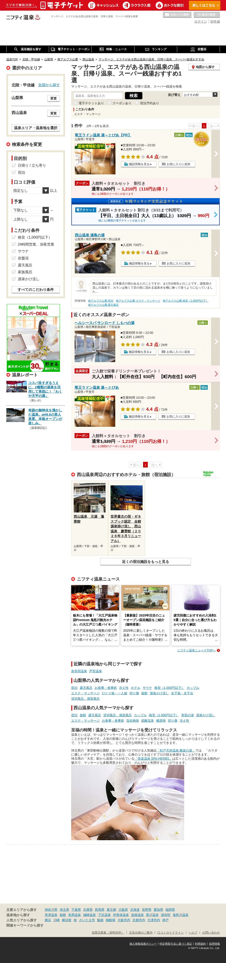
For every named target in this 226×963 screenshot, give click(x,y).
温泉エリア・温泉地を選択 (35, 128)
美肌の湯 (187, 715)
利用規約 (200, 943)
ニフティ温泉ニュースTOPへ (196, 650)
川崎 (56, 920)
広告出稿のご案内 (141, 932)
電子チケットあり (91, 103)
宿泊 (74, 688)
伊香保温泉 (121, 915)
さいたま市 (87, 920)
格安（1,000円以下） (169, 688)
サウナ (147, 688)
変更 (53, 98)
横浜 (48, 920)
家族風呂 (25, 272)
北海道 (135, 909)
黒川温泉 (152, 915)
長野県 (146, 909)
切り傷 (134, 693)
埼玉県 (64, 909)
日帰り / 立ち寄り (32, 165)
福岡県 (170, 909)
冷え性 (124, 688)
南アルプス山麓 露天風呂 (103, 304)
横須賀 (66, 920)
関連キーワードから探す (25, 925)
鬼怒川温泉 (180, 915)
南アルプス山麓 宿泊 (100, 300)
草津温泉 (51, 915)
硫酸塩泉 (147, 720)
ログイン (200, 21)
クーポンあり (122, 103)
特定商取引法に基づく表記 (176, 943)
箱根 (63, 915)
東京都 (111, 909)
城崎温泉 (89, 915)
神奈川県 (51, 909)
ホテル (135, 688)
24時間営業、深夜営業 (36, 244)
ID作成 (215, 21)
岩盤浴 (23, 258)
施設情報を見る (139, 164)
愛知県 (158, 909)
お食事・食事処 (106, 688)
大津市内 (153, 920)
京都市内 (138, 920)
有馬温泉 (74, 915)
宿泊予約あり (149, 103)
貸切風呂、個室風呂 (85, 698)
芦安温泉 (95, 671)
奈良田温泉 (79, 671)
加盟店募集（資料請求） (108, 932)
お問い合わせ (211, 932)
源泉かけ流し (159, 693)
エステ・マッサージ (85, 693)
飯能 (100, 920)
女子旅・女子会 (182, 693)
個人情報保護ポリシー (143, 943)
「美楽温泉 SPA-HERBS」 (153, 758)
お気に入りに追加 (178, 164)
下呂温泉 (104, 915)
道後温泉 (137, 915)
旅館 (144, 693)
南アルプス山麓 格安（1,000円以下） (185, 300)
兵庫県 (88, 909)
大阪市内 (124, 920)
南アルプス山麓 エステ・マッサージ (138, 300)
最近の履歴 (207, 15)
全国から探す (49, 85)
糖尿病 (161, 720)
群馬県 (99, 909)
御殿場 (110, 920)
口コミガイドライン (170, 932)
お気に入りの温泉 (177, 15)
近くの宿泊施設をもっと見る (145, 562)
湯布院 (165, 915)
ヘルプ (192, 932)
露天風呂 (86, 688)
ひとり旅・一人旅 (114, 693)
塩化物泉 (132, 720)
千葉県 (76, 909)
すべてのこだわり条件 (36, 290)
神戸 (165, 920)
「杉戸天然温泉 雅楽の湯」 (176, 750)
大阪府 (123, 909)
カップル (193, 688)
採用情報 (214, 943)
